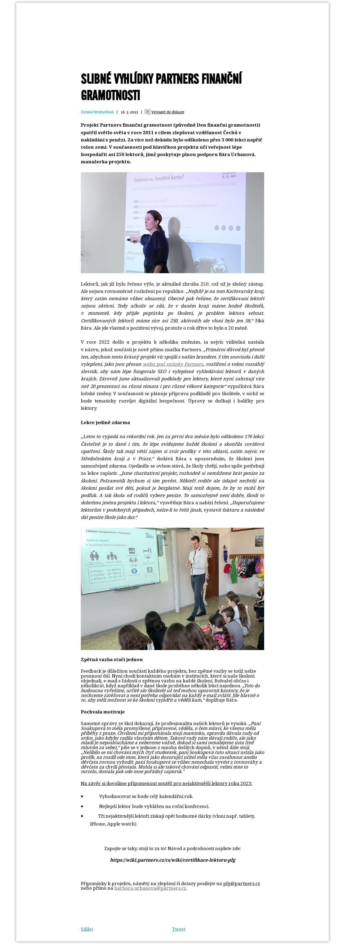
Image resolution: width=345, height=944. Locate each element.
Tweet (178, 929)
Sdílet (87, 929)
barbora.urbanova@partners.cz (150, 888)
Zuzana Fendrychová (97, 112)
